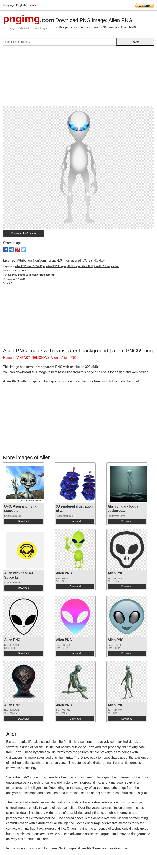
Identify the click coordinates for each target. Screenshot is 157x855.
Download (23, 521)
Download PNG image (23, 233)
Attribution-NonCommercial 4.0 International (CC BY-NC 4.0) (61, 260)
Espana (32, 5)
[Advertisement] (78, 77)
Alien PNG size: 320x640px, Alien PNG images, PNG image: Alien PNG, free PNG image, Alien (67, 266)
